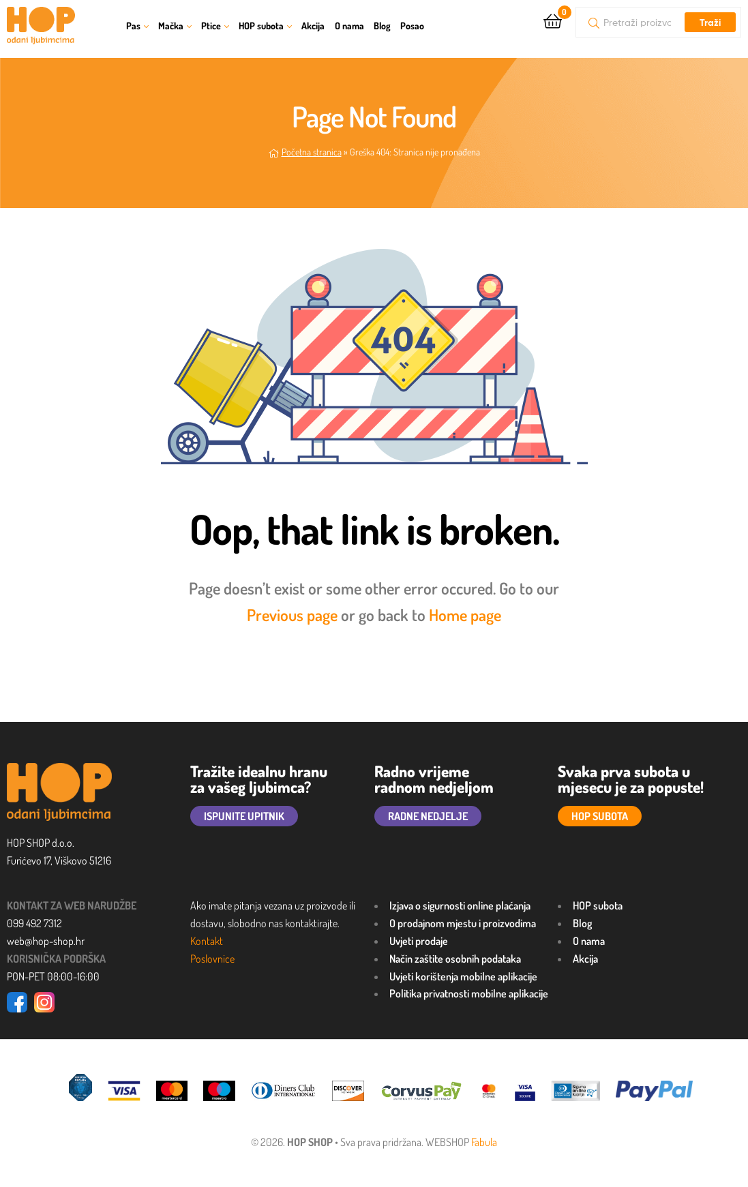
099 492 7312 (34, 923)
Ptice (211, 25)
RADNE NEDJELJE (428, 816)
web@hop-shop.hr (46, 941)
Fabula (484, 1142)
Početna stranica (312, 151)
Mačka (170, 25)
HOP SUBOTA (599, 816)
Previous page (292, 614)
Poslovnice (212, 958)
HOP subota (261, 25)
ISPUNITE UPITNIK (244, 816)
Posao (412, 25)
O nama (349, 25)
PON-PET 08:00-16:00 (53, 976)
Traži (710, 22)
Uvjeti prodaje (418, 941)
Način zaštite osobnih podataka (455, 958)
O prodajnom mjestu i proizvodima (462, 923)
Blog (382, 25)
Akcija (313, 25)
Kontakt (206, 941)
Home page (465, 614)
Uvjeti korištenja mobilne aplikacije (463, 976)
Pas (133, 25)
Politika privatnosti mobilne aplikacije (468, 993)
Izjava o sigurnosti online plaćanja (459, 905)
